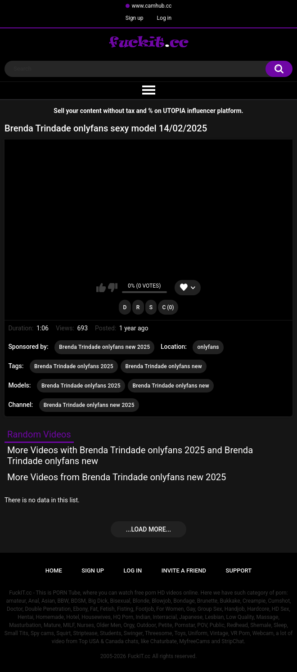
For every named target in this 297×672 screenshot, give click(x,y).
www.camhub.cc (152, 6)
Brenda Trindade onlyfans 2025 (73, 366)
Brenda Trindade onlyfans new (163, 366)
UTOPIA (174, 110)
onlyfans (208, 347)
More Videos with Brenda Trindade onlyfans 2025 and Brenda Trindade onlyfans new (130, 455)
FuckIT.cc (139, 656)
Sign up (135, 18)
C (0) (168, 307)
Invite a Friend (184, 570)
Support (239, 570)
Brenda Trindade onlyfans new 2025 (104, 347)
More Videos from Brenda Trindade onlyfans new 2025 (116, 477)
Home (53, 570)
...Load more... (148, 529)
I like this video (101, 287)
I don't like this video (112, 287)
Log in (164, 18)
